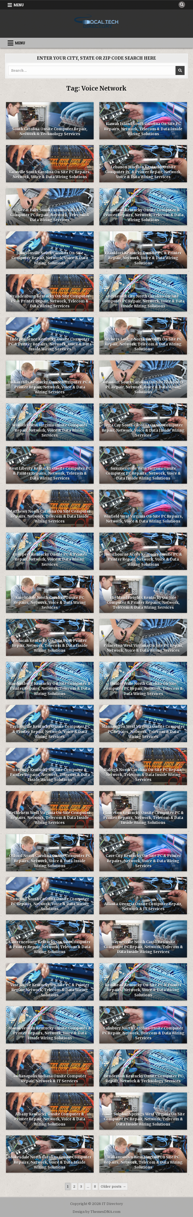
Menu (19, 5)
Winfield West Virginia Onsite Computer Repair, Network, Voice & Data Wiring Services (49, 430)
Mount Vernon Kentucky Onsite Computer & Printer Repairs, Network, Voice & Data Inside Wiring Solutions (49, 1033)
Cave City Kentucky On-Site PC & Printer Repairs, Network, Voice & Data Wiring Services (143, 860)
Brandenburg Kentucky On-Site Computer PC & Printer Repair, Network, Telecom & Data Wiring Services (50, 301)
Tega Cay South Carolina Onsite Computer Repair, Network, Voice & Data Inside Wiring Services (143, 430)
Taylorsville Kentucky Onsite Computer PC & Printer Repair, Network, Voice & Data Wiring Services (50, 731)
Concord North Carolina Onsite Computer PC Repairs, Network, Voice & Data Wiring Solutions (49, 904)
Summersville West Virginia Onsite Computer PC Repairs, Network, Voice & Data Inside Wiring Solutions (143, 473)
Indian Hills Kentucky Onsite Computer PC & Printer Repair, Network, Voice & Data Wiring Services (49, 387)
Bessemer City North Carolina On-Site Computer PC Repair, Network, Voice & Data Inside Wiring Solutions (143, 301)
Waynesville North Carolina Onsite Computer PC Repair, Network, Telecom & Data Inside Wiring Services (143, 947)
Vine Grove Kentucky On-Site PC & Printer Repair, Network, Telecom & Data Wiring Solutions (49, 990)
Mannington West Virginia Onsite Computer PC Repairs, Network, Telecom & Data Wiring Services (143, 731)
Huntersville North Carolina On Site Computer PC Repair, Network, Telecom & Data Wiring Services (143, 688)
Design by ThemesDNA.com (96, 1212)
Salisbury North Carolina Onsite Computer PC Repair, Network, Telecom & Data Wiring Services (143, 1033)
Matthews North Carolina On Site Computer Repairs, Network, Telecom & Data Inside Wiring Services (50, 516)
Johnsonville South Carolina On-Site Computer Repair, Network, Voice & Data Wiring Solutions (49, 258)
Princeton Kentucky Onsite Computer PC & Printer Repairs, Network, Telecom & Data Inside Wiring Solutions (143, 818)
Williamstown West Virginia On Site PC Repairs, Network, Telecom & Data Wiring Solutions (143, 1162)
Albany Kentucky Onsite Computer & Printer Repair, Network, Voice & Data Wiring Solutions (49, 1119)
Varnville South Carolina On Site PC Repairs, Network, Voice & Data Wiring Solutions (50, 174)
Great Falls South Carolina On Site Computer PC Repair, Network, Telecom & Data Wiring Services (49, 215)
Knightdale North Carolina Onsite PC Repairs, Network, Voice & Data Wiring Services (50, 602)
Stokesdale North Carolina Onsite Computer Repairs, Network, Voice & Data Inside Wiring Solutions (49, 1162)
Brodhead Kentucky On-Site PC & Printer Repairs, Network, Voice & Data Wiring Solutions (143, 990)
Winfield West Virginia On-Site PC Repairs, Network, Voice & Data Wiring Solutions (143, 519)
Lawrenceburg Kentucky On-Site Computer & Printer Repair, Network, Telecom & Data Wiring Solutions (50, 947)
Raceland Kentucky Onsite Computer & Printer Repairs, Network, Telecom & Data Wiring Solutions (143, 215)
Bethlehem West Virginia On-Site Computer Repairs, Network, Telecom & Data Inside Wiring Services (49, 818)
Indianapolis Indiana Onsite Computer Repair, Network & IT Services (49, 1078)
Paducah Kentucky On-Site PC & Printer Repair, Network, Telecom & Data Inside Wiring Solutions (50, 645)
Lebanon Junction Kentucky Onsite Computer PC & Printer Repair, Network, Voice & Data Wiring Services (143, 172)
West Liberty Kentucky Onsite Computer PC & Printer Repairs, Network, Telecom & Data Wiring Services (50, 473)
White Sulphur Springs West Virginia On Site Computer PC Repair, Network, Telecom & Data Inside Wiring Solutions (143, 1119)
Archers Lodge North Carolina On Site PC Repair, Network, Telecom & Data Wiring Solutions (143, 344)
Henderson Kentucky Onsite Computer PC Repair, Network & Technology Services (143, 1078)
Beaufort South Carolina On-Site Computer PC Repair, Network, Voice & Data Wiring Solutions (143, 387)
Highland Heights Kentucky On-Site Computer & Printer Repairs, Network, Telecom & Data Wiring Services (143, 602)
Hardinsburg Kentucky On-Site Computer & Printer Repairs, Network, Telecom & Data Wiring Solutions (50, 688)
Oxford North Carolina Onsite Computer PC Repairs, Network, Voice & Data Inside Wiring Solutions (50, 860)
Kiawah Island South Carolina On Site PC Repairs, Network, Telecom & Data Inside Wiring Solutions (143, 129)
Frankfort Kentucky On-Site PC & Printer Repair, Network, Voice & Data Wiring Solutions (143, 258)
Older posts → (113, 1186)
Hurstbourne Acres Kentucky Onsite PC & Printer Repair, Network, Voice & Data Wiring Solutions (143, 559)
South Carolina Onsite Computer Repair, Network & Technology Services (49, 131)
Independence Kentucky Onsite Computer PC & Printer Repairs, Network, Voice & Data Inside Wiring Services (49, 344)
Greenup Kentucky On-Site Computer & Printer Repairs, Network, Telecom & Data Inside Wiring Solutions (50, 775)
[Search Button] (182, 4)
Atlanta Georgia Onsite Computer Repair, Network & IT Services (143, 906)
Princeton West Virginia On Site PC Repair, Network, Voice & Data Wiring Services (143, 648)
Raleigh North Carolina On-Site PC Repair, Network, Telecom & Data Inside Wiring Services (143, 775)
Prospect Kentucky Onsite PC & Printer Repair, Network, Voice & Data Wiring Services (50, 559)
